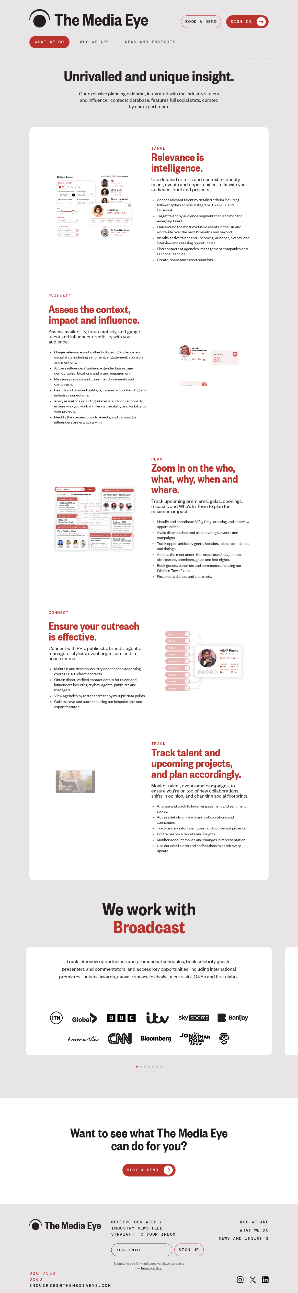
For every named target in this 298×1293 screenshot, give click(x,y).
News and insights (150, 42)
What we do (49, 42)
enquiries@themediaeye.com (70, 1285)
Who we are (94, 42)
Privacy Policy (151, 1268)
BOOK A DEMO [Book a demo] (201, 21)
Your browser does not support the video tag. (203, 361)
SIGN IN (248, 21)
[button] (137, 1067)
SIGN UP (189, 1249)
